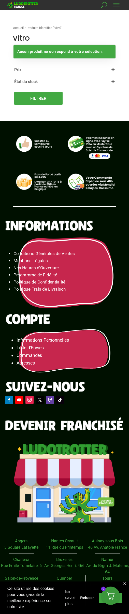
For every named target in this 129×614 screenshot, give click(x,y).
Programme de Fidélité (35, 275)
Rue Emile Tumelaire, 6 (21, 565)
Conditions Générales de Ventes (44, 253)
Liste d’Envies (32, 348)
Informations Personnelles (43, 340)
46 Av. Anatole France (107, 547)
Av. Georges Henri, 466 (64, 565)
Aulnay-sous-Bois (107, 541)
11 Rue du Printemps (64, 547)
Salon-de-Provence (21, 578)
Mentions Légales (30, 260)
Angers (21, 541)
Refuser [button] (87, 598)
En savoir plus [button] (70, 597)
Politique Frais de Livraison (39, 289)
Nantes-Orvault (64, 541)
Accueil (18, 28)
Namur (107, 559)
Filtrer (38, 98)
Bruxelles (64, 559)
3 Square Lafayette (21, 547)
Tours (107, 578)
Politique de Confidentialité (39, 282)
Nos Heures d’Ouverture (36, 268)
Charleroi (21, 559)
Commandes (29, 355)
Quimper (64, 578)
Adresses (26, 363)
